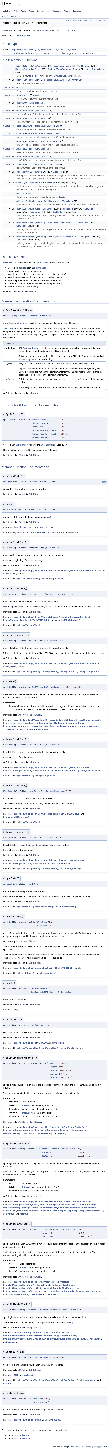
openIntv (20, 87)
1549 (21, 714)
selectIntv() (46, 1133)
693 (21, 901)
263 (19, 291)
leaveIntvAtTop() (43, 532)
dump (17, 193)
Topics (31, 11)
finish (19, 182)
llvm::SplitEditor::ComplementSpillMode (30, 316)
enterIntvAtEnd (23, 126)
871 (21, 963)
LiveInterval (60, 75)
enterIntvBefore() (78, 1127)
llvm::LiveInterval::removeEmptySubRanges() (25, 723)
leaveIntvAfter (23, 149)
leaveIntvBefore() (12, 1133)
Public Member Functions (84, 20)
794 (21, 762)
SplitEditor (13, 16)
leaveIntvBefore (24, 156)
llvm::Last (24, 620)
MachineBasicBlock (44, 126)
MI (22, 573)
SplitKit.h (31, 291)
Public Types (69, 20)
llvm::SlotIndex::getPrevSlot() (75, 617)
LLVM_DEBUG (9, 573)
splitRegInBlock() (50, 671)
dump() (56, 617)
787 (21, 1414)
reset (18, 80)
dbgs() (61, 197)
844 (21, 808)
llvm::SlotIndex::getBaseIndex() (68, 663)
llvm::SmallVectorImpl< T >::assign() (40, 720)
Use (5, 606)
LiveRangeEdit (31, 80)
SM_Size (59, 49)
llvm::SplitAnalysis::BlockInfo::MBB (34, 1210)
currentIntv (22, 95)
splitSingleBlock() (91, 671)
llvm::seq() (44, 726)
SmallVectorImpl (34, 182)
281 (21, 393)
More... (73, 30)
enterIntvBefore (24, 110)
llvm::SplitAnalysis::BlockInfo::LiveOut (77, 1207)
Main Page (7, 11)
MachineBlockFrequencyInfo (62, 69)
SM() (16, 1009)
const (36, 95)
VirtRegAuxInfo (95, 69)
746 (21, 611)
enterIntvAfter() (43, 1127)
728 (21, 565)
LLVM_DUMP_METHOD (12, 509)
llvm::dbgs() (20, 527)
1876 (21, 1276)
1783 (21, 1196)
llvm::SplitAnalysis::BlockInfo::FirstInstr (73, 1201)
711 (21, 658)
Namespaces (42, 11)
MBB (59, 126)
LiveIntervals (41, 30)
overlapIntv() (58, 532)
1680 (21, 1122)
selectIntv (21, 103)
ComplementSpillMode (22, 49)
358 (21, 455)
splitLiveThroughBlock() (28, 578)
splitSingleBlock (24, 201)
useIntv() (74, 532)
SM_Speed (71, 49)
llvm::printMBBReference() (67, 620)
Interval (46, 896)
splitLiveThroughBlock (27, 209)
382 (21, 522)
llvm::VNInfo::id (97, 570)
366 (21, 1004)
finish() (34, 286)
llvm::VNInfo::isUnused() (88, 720)
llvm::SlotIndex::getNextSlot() (17, 770)
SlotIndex (8, 110)
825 (21, 855)
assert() (18, 570)
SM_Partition (44, 49)
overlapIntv (22, 172)
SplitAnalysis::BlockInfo (58, 201)
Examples (77, 11)
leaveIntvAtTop (23, 164)
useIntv (19, 133)
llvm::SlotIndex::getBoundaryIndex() (71, 570)
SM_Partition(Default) (29, 348)
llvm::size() (58, 1042)
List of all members (101, 20)
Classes (56, 11)
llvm (3, 16)
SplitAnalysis (38, 66)
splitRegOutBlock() (55, 578)
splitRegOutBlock (24, 236)
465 (21, 494)
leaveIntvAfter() (88, 1204)
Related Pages (20, 11)
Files (67, 11)
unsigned (9, 87)
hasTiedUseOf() (50, 968)
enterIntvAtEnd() (25, 532)
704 (21, 1037)
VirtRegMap (83, 66)
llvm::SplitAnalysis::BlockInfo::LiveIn (39, 1207)
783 (21, 1370)
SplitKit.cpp (34, 455)
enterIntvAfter (23, 118)
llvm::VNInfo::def (43, 570)
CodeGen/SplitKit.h (24, 35)
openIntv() (58, 1210)
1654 (21, 1327)
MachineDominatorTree (27, 69)
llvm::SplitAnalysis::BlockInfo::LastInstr (59, 1204)
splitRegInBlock (24, 222)
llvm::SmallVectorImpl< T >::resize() (20, 726)
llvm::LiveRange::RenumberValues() (66, 723)
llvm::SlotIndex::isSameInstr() (64, 770)
